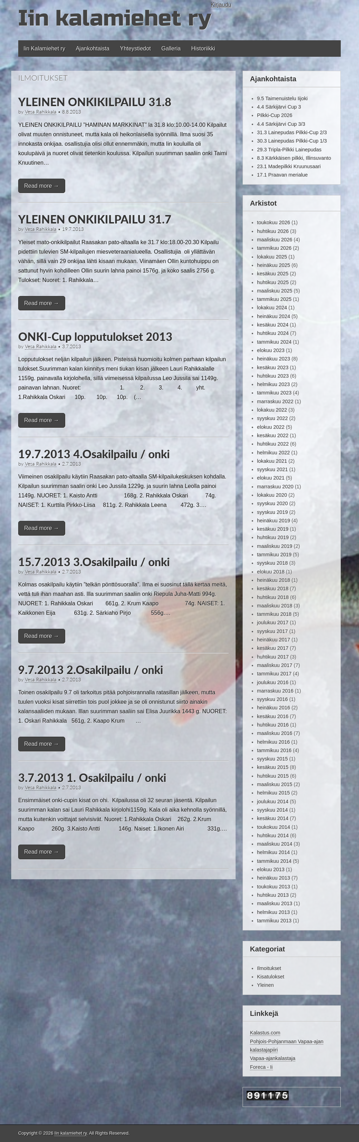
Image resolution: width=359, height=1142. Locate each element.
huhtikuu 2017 (273, 657)
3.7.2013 (71, 346)
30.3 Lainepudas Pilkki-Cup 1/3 (292, 141)
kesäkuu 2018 (273, 588)
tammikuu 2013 (274, 920)
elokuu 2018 (270, 572)
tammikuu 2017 (274, 673)
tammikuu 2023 (274, 392)
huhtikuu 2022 (273, 444)
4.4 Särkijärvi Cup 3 (279, 107)
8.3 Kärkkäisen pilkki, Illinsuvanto (294, 158)
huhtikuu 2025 (273, 282)
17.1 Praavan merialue (282, 175)
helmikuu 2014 (273, 852)
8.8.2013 (71, 112)
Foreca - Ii (261, 1067)
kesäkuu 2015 (273, 767)
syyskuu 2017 (272, 631)
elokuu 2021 (270, 478)
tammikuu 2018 (274, 614)
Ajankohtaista (92, 48)
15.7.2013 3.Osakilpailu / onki (94, 562)
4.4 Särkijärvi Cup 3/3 (281, 124)
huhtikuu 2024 (273, 333)
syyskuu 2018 (272, 563)
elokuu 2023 (270, 350)
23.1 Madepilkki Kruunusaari (289, 166)
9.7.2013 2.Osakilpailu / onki (90, 669)
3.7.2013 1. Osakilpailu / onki (92, 777)
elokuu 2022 (270, 427)
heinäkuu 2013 (273, 878)
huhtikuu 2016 (273, 725)
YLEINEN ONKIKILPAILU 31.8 (94, 102)
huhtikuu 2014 (273, 835)
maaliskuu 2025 (274, 291)
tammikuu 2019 (274, 554)
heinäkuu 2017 (273, 639)
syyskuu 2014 (272, 810)
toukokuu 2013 (273, 886)
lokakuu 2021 (272, 461)
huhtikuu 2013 (273, 895)
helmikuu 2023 (273, 384)
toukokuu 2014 (273, 827)
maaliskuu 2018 (274, 605)
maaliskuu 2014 (274, 844)
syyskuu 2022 (272, 418)
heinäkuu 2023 (273, 359)
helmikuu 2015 (273, 793)
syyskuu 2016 (272, 699)
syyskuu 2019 (272, 512)
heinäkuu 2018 (273, 580)
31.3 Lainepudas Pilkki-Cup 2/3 (292, 132)
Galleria (171, 48)
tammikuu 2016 (274, 750)
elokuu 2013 (270, 869)
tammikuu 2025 (274, 299)
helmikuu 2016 (273, 742)
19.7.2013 (73, 229)
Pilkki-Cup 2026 (274, 115)
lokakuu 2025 (272, 257)
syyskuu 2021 (272, 469)
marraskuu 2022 (275, 401)
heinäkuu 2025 (273, 265)
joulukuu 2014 (273, 801)
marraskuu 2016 (275, 691)
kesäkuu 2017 (273, 648)
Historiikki (203, 48)
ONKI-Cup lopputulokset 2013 (95, 336)
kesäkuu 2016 (273, 716)
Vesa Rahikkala (40, 112)
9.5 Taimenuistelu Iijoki (282, 98)
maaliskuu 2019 (274, 546)
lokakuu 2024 (272, 307)
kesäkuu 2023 (273, 367)
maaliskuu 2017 (274, 665)
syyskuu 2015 (272, 759)
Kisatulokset (270, 976)
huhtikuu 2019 (273, 537)
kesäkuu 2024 (273, 325)
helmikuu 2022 (273, 452)
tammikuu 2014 (274, 861)
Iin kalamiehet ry (114, 18)
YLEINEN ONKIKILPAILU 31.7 (94, 219)
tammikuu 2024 (274, 342)
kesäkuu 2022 (273, 435)
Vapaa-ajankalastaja (272, 1058)
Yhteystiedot (135, 48)
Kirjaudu (221, 5)
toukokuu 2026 (273, 222)
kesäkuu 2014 (273, 818)
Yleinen (265, 985)
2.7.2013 (71, 464)
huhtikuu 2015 (273, 776)
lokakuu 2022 (272, 410)
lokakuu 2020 (272, 495)
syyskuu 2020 (272, 503)
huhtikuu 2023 (273, 376)
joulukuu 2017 (273, 622)
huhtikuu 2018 (273, 597)
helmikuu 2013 (273, 912)
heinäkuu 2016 (273, 707)
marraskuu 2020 (275, 486)
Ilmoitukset (269, 968)
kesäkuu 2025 (273, 273)
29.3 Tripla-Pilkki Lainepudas (289, 149)
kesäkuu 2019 (273, 529)
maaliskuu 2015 (274, 784)
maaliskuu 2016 (274, 733)
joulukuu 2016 (273, 682)
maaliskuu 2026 (274, 239)
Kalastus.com (265, 1033)
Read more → (41, 186)
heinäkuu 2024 (273, 316)
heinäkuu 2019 (273, 520)
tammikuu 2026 (274, 248)
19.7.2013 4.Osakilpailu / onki (94, 454)
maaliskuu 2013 (274, 903)
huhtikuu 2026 (273, 231)
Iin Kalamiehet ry (44, 48)
